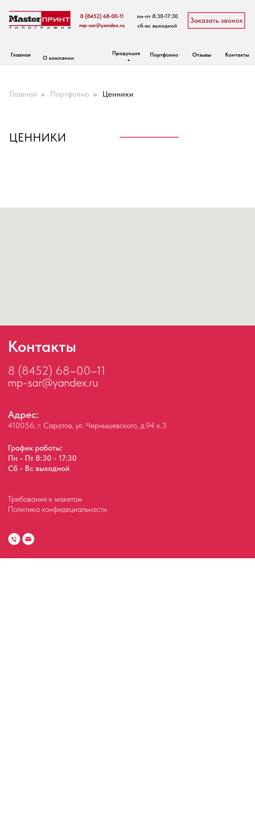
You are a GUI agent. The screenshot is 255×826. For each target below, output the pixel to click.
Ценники (117, 94)
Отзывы (201, 55)
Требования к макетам (45, 766)
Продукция (126, 53)
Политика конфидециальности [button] (57, 777)
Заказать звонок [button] (216, 20)
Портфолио (164, 55)
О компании (58, 58)
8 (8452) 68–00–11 (56, 638)
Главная (21, 55)
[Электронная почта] (28, 807)
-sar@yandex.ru (60, 650)
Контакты (237, 55)
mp (15, 650)
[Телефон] (14, 807)
